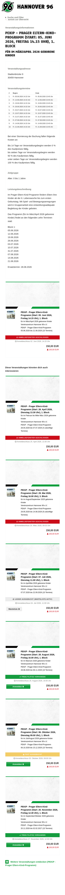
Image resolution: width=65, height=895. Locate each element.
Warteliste (14, 609)
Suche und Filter (15, 17)
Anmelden (18, 687)
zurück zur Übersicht (18, 19)
